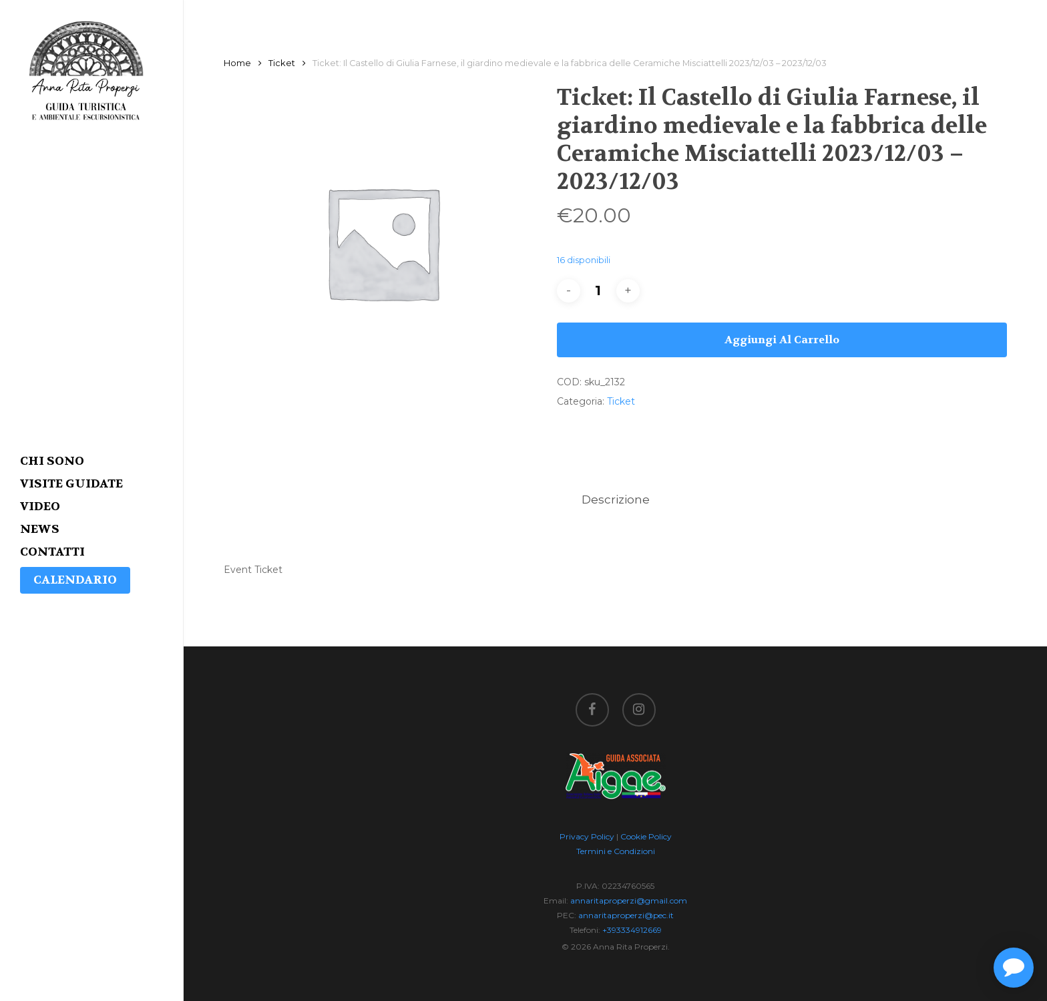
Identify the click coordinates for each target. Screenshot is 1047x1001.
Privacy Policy (587, 836)
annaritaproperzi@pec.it (626, 915)
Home (237, 63)
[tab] (615, 499)
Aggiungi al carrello (781, 340)
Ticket (281, 63)
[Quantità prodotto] (598, 291)
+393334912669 (632, 930)
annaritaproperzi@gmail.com (628, 900)
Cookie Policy (646, 836)
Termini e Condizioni (615, 851)
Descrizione (616, 499)
